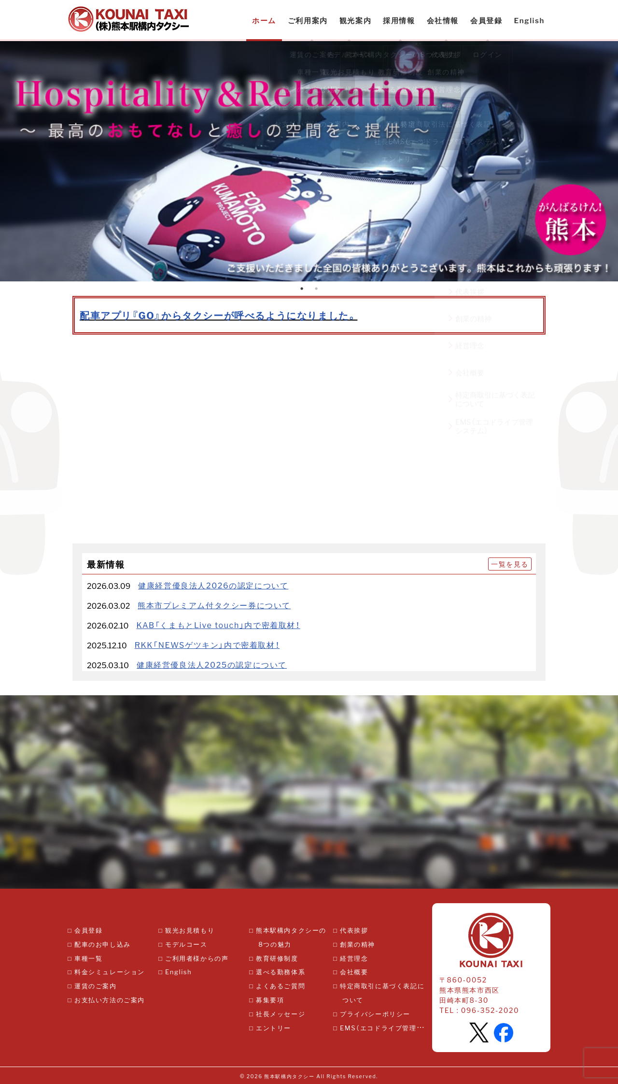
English (529, 20)
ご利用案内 (308, 20)
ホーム (264, 20)
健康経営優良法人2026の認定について (213, 585)
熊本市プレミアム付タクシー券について (214, 605)
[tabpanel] (309, 161)
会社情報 (443, 20)
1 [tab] (302, 288)
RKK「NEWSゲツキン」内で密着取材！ (207, 644)
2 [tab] (316, 288)
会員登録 (486, 20)
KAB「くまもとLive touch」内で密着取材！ (218, 624)
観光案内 (355, 20)
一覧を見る (510, 564)
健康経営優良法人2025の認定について (212, 664)
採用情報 (399, 20)
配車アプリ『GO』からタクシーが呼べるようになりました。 (218, 315)
